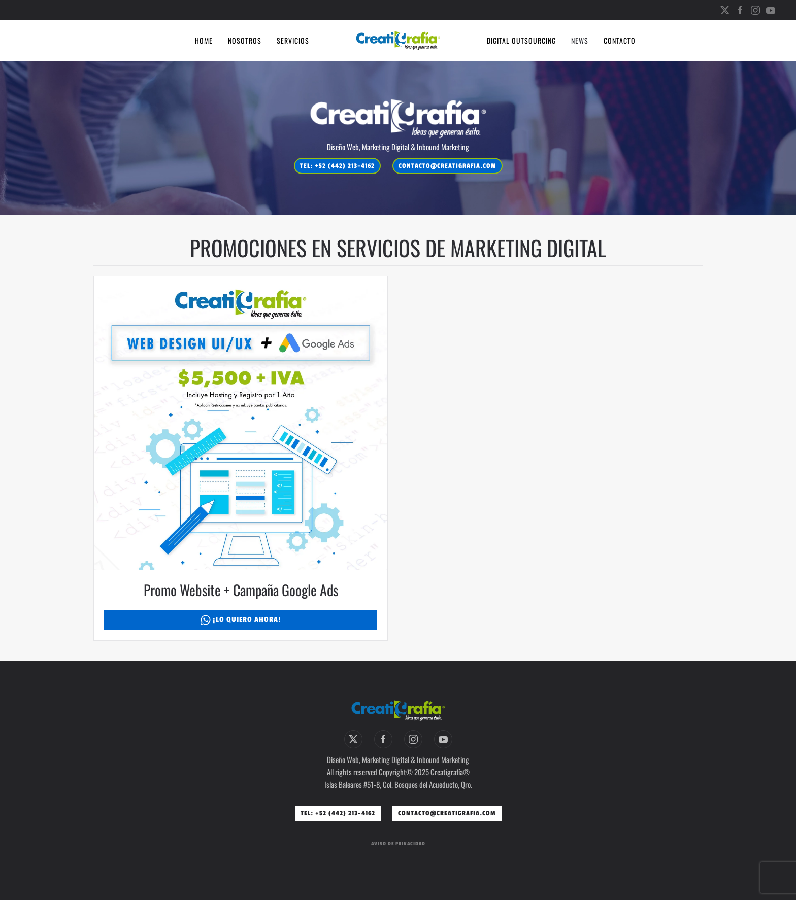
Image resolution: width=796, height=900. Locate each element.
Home (204, 40)
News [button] (579, 40)
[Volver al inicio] (398, 40)
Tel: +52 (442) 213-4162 (337, 166)
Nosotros (244, 40)
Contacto (620, 40)
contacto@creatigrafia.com (447, 166)
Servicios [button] (293, 40)
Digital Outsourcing (521, 40)
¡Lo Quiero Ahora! (241, 620)
